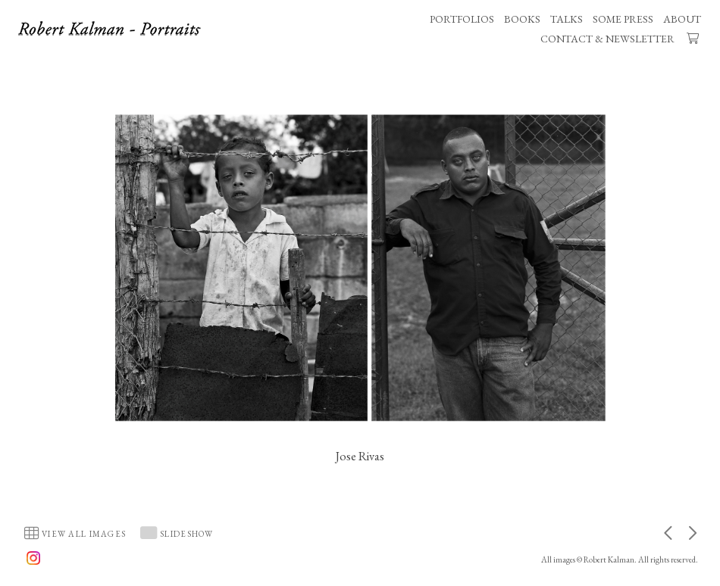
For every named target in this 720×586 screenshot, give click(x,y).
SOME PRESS (623, 19)
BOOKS (522, 19)
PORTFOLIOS (462, 19)
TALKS (566, 19)
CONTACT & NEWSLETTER (607, 38)
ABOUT (682, 19)
